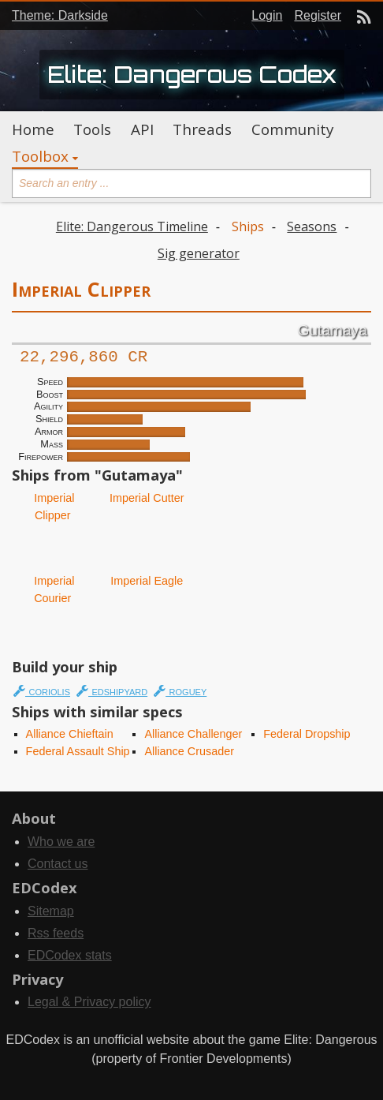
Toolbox (40, 156)
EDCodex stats (70, 955)
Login (266, 15)
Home (33, 129)
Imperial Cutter (145, 498)
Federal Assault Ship (78, 751)
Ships (248, 226)
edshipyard (111, 691)
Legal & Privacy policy (89, 1001)
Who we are (61, 841)
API (142, 129)
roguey (180, 691)
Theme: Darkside (60, 15)
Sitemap (51, 911)
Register (317, 15)
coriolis (41, 691)
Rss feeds (56, 933)
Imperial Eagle (145, 580)
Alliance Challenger (193, 734)
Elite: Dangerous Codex (192, 74)
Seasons (312, 226)
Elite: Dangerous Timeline (132, 226)
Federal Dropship (306, 734)
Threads (202, 129)
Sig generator (199, 253)
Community (292, 129)
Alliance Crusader (189, 751)
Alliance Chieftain (69, 734)
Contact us (57, 863)
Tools (92, 129)
